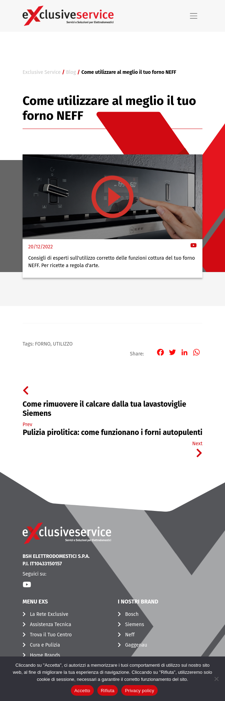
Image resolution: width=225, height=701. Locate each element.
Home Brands (45, 655)
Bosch (132, 614)
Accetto (82, 690)
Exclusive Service (42, 72)
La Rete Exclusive (49, 614)
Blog (71, 72)
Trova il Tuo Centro (51, 635)
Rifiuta (108, 690)
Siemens (134, 625)
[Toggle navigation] (193, 16)
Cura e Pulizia (45, 645)
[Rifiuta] (216, 678)
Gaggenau (136, 645)
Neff (130, 635)
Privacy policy (139, 690)
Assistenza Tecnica (50, 625)
